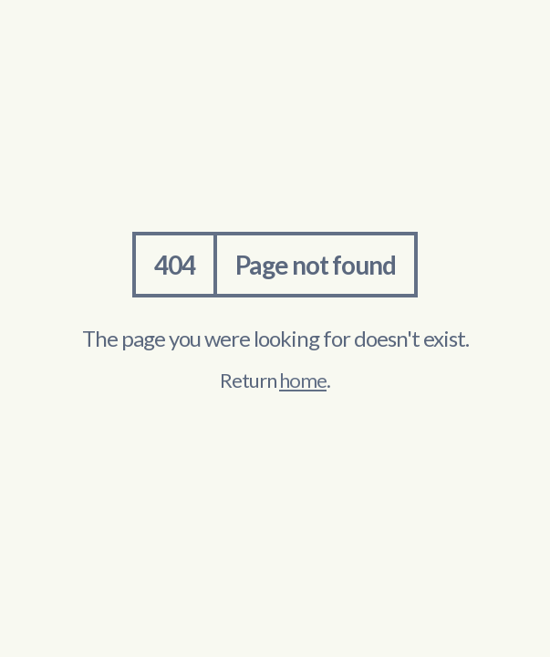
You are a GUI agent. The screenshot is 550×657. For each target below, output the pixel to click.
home (303, 380)
